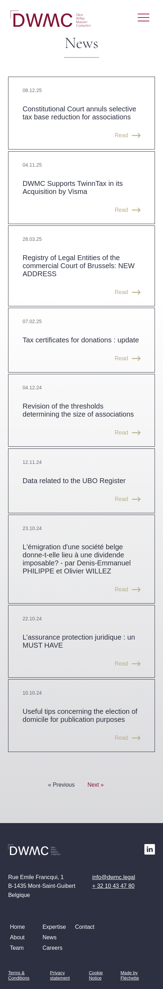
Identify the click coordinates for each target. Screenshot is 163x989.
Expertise (54, 927)
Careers (53, 948)
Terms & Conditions (18, 975)
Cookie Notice (96, 975)
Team (17, 948)
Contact (84, 927)
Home (17, 927)
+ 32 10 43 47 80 (113, 886)
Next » (95, 785)
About (17, 937)
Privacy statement (60, 975)
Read (121, 135)
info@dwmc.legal (113, 877)
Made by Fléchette (129, 975)
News (50, 937)
